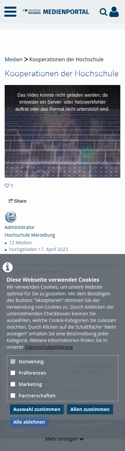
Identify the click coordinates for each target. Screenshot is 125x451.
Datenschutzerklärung (49, 347)
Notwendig (27, 361)
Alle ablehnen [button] (29, 422)
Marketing (26, 384)
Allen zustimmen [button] (90, 409)
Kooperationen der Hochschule (66, 59)
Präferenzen (28, 373)
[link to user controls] (114, 12)
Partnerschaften (33, 395)
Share (17, 201)
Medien (14, 59)
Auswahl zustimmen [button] (37, 409)
